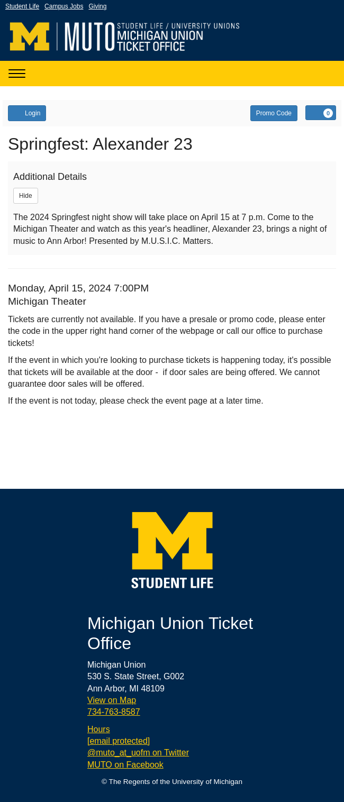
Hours (98, 729)
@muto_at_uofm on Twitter (138, 752)
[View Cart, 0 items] (320, 112)
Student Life (22, 6)
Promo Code (274, 113)
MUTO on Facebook (125, 764)
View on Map (111, 700)
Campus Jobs (63, 6)
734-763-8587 (113, 711)
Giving (97, 6)
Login (27, 112)
